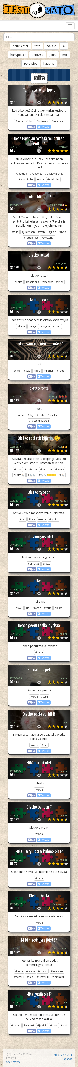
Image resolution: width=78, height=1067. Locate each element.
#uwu (27, 371)
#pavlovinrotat (54, 174)
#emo (17, 371)
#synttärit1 (47, 237)
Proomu (11, 1057)
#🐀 (61, 475)
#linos (59, 282)
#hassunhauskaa (39, 420)
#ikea (62, 232)
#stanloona (32, 282)
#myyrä (33, 326)
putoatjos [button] (30, 63)
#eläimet (29, 1025)
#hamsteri (57, 971)
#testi (44, 696)
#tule (15, 232)
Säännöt (67, 1059)
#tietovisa (42, 121)
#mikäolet (53, 179)
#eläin (29, 121)
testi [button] (37, 46)
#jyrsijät (42, 971)
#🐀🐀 (32, 475)
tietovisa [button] (37, 55)
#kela (32, 519)
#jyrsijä (30, 971)
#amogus (33, 563)
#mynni (45, 326)
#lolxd (58, 608)
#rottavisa (31, 469)
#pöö (37, 371)
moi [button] (65, 55)
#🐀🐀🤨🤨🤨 (47, 475)
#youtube (21, 174)
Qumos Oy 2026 (17, 1054)
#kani (30, 977)
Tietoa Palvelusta (62, 1054)
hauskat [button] (48, 63)
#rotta (19, 121)
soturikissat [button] (20, 46)
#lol (28, 608)
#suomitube (26, 179)
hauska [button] (51, 46)
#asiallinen (54, 415)
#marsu (15, 1025)
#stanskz (47, 282)
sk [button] (63, 46)
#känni (21, 326)
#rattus (59, 469)
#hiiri (44, 745)
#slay (30, 415)
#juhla (52, 232)
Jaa (31, 126)
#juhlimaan (28, 232)
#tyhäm (53, 519)
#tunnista (57, 121)
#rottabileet (31, 237)
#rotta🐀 (19, 475)
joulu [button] (53, 55)
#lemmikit (58, 977)
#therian (49, 371)
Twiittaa (44, 126)
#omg (37, 608)
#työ (22, 519)
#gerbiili (19, 977)
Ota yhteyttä (13, 1061)
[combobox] (39, 37)
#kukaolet (36, 174)
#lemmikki (43, 977)
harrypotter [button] (18, 55)
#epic (20, 415)
